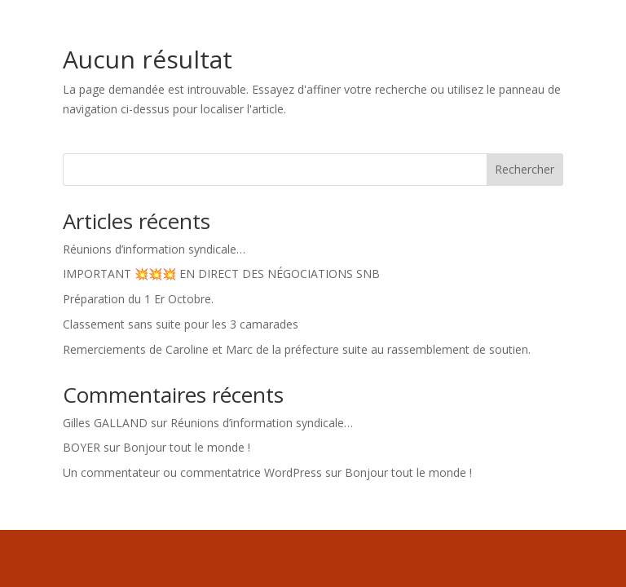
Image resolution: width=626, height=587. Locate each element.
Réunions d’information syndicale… (154, 249)
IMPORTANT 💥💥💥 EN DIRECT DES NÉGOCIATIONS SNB (221, 273)
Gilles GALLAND (105, 422)
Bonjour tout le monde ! (186, 447)
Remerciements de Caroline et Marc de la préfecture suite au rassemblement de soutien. (297, 349)
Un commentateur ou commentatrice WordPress (192, 472)
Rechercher (524, 169)
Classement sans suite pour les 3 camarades (180, 324)
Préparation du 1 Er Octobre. (138, 299)
